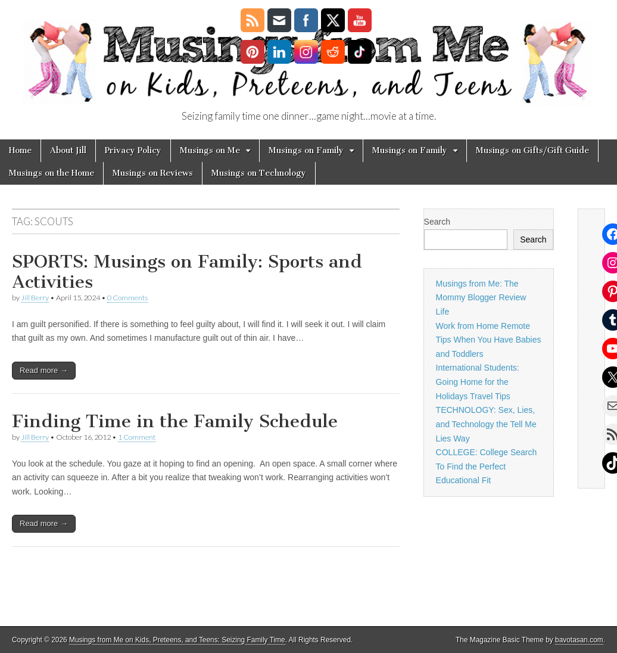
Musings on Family (306, 150)
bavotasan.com (579, 640)
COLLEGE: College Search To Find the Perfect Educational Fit (486, 466)
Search (437, 221)
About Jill (68, 150)
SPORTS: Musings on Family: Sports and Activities (187, 272)
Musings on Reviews (153, 173)
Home (20, 150)
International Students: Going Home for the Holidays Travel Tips (477, 381)
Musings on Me (210, 150)
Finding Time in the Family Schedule (175, 421)
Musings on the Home (51, 173)
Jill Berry (35, 297)
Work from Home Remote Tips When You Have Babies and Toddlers (488, 340)
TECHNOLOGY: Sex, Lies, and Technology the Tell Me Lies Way (486, 424)
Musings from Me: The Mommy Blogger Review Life (481, 297)
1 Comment (136, 437)
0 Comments (127, 297)
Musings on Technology (258, 173)
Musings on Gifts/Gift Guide (532, 150)
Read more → (44, 370)
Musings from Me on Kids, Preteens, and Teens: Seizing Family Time (177, 640)
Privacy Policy (133, 150)
